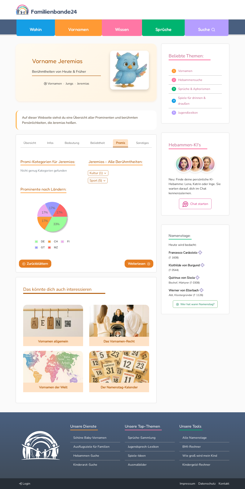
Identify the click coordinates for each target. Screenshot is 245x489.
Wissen (122, 29)
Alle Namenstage (194, 438)
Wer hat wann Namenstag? (195, 304)
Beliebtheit (97, 143)
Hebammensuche (190, 80)
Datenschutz (207, 484)
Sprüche (163, 29)
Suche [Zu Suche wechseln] (206, 29)
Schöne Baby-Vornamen (89, 438)
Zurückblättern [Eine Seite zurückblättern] (35, 264)
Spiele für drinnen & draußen (192, 101)
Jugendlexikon (188, 113)
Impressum (187, 484)
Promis (120, 143)
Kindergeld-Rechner (196, 465)
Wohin (36, 29)
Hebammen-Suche (86, 456)
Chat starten (195, 204)
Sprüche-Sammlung (141, 438)
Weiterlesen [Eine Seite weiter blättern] (139, 264)
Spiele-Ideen (137, 456)
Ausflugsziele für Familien (91, 447)
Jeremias (83, 84)
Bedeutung (72, 143)
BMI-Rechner (191, 447)
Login (24, 484)
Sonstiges (142, 143)
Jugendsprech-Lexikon (143, 447)
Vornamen (78, 29)
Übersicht (30, 143)
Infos (50, 143)
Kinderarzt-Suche (85, 465)
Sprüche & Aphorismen (194, 89)
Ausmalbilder (137, 465)
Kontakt (224, 484)
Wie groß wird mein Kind (199, 456)
